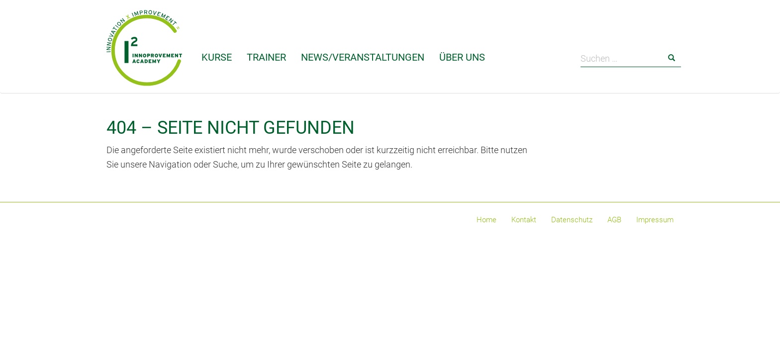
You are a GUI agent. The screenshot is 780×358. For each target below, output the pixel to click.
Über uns (462, 57)
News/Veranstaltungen (362, 57)
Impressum (655, 219)
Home (486, 219)
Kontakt (523, 219)
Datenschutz (571, 219)
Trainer (266, 57)
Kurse (216, 57)
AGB (614, 219)
